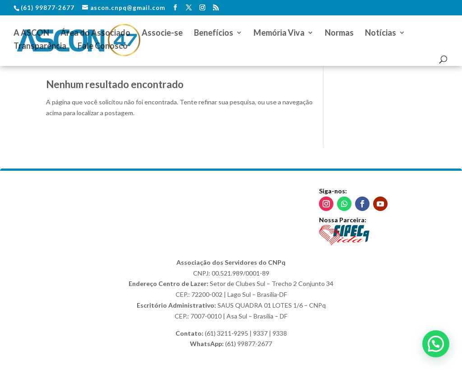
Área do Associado (95, 33)
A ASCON (31, 33)
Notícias (380, 33)
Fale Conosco (103, 46)
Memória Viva (279, 33)
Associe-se (162, 33)
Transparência (40, 46)
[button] (435, 343)
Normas (339, 33)
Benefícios (213, 33)
